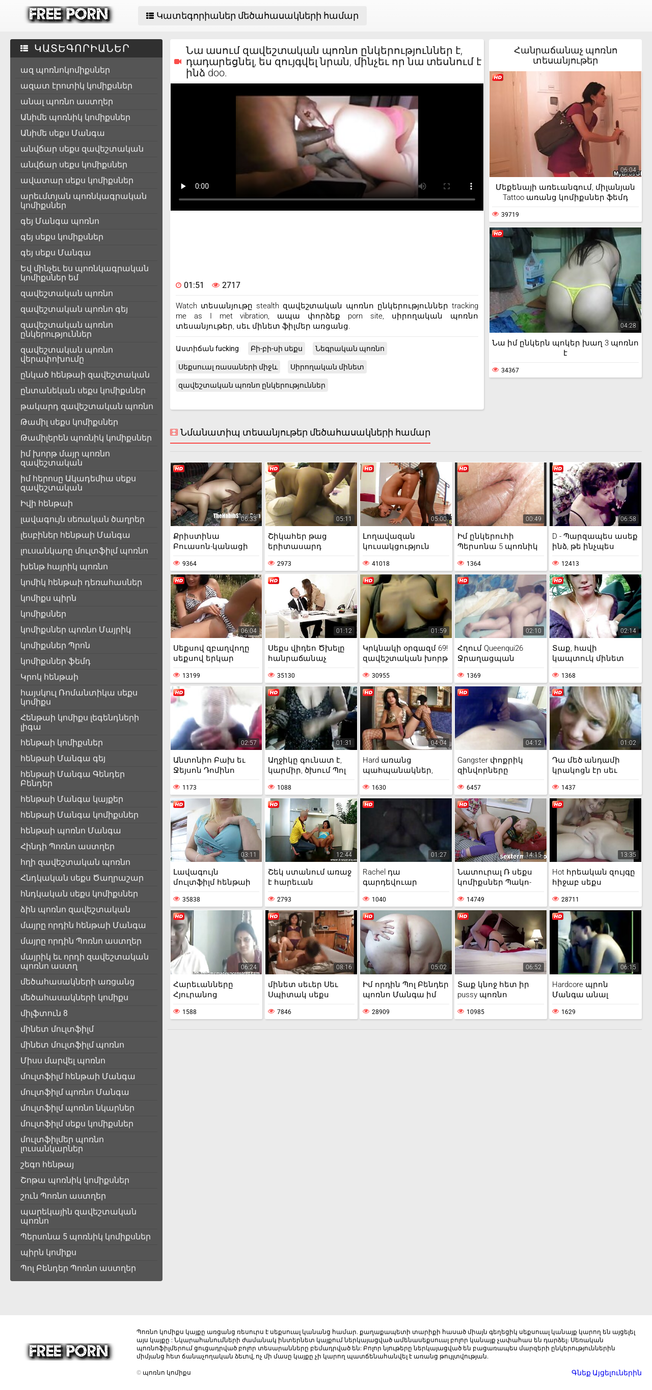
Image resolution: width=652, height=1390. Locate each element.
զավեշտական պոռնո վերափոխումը (66, 354)
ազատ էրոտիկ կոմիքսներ (76, 86)
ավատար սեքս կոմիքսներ (76, 180)
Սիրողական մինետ (327, 367)
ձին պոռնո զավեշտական (75, 909)
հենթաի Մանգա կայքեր (71, 799)
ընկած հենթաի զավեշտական (85, 375)
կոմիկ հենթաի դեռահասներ (81, 582)
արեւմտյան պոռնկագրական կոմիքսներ (83, 200)
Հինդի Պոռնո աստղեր (67, 846)
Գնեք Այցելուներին (607, 1373)
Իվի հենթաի (46, 503)
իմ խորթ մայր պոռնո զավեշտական (65, 458)
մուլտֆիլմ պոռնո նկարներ (77, 1108)
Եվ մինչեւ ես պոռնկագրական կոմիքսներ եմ (84, 273)
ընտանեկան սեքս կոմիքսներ (83, 390)
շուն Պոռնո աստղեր (63, 1196)
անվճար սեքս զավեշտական (82, 149)
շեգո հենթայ (47, 1164)
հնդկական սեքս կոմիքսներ (79, 894)
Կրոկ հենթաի (49, 677)
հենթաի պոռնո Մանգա (70, 830)
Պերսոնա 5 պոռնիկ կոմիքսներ (85, 1236)
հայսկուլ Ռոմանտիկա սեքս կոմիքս (79, 697)
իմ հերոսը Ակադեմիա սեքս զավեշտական (78, 483)
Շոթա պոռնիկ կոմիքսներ (74, 1180)
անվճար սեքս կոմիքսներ (73, 164)
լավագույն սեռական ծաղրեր (82, 519)
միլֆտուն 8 (44, 1013)
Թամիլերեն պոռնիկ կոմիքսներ (86, 438)
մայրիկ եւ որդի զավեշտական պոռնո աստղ (84, 961)
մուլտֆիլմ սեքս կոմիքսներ (76, 1123)
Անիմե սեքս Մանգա (62, 133)
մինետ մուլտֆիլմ (57, 1029)
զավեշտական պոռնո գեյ (74, 309)
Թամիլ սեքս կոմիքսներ (69, 422)
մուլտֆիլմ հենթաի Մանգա (77, 1076)
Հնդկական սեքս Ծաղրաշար (82, 878)
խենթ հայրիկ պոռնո (64, 566)
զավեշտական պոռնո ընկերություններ (66, 329)
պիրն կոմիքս (48, 1252)
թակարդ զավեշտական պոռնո (86, 406)
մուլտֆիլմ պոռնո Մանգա (74, 1092)
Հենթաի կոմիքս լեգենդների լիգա (79, 722)
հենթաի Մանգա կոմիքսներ (79, 815)
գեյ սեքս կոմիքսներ (61, 237)
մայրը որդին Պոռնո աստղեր (81, 941)
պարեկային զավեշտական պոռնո (78, 1216)
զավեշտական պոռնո (66, 293)
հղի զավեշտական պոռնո (75, 862)
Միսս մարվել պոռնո (62, 1060)
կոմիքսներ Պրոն (55, 645)
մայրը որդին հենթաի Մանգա (83, 925)
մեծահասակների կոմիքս (74, 997)
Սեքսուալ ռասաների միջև (228, 367)
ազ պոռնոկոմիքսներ (65, 70)
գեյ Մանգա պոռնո (59, 221)
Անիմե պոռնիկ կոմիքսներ (75, 117)
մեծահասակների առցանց (77, 982)
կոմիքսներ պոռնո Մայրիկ (75, 629)
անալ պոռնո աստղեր (66, 101)
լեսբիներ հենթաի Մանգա (75, 535)
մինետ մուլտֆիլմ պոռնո (72, 1045)
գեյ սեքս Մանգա (55, 252)
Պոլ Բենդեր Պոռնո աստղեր (78, 1268)
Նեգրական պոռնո (350, 348)
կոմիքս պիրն (48, 598)
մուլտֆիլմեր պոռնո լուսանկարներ (62, 1144)
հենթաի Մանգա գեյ (62, 758)
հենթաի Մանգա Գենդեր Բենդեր (72, 778)
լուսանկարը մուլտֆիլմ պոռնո (84, 551)
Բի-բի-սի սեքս (277, 348)
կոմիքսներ (43, 614)
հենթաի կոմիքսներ (61, 742)
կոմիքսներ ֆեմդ (55, 661)
